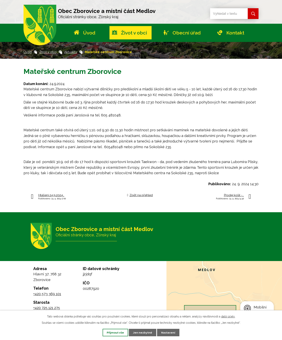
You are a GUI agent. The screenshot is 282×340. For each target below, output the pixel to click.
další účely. (228, 316)
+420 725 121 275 (46, 308)
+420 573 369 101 (47, 294)
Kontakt (235, 33)
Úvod (89, 33)
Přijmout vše (114, 332)
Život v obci (134, 33)
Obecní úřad (187, 33)
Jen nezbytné (142, 332)
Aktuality (70, 52)
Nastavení (169, 332)
